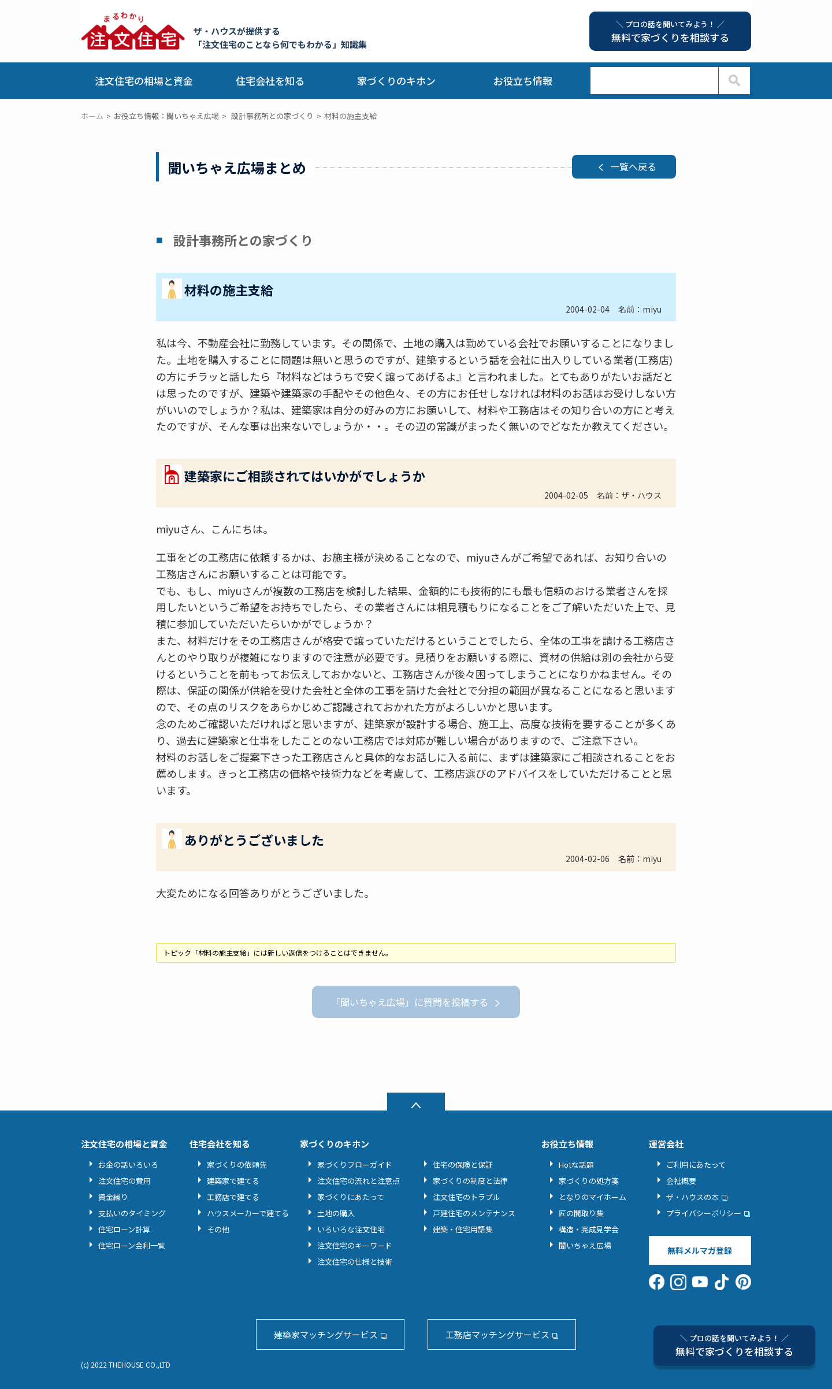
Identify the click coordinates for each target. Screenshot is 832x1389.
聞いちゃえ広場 (585, 1245)
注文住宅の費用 (124, 1180)
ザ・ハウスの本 (692, 1196)
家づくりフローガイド (354, 1164)
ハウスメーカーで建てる (248, 1213)
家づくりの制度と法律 (470, 1180)
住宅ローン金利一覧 (131, 1245)
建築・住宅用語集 (463, 1229)
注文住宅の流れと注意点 (358, 1180)
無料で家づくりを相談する (734, 1345)
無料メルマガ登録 (699, 1250)
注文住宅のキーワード (354, 1245)
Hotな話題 (576, 1164)
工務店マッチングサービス (497, 1334)
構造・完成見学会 (589, 1229)
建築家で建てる (233, 1180)
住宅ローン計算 (124, 1229)
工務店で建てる (233, 1196)
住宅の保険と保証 (463, 1164)
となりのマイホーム (592, 1196)
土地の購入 (336, 1213)
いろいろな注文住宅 (351, 1229)
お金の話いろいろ (128, 1164)
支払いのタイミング (132, 1213)
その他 (218, 1229)
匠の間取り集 (581, 1213)
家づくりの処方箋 (589, 1180)
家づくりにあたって (350, 1196)
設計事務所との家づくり (272, 115)
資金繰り (113, 1196)
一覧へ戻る (633, 166)
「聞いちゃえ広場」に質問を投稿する (409, 1002)
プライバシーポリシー (703, 1213)
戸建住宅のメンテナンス (474, 1213)
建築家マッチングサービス (326, 1334)
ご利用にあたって (696, 1164)
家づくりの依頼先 (237, 1164)
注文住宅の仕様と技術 (354, 1261)
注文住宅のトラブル (466, 1196)
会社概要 (681, 1180)
